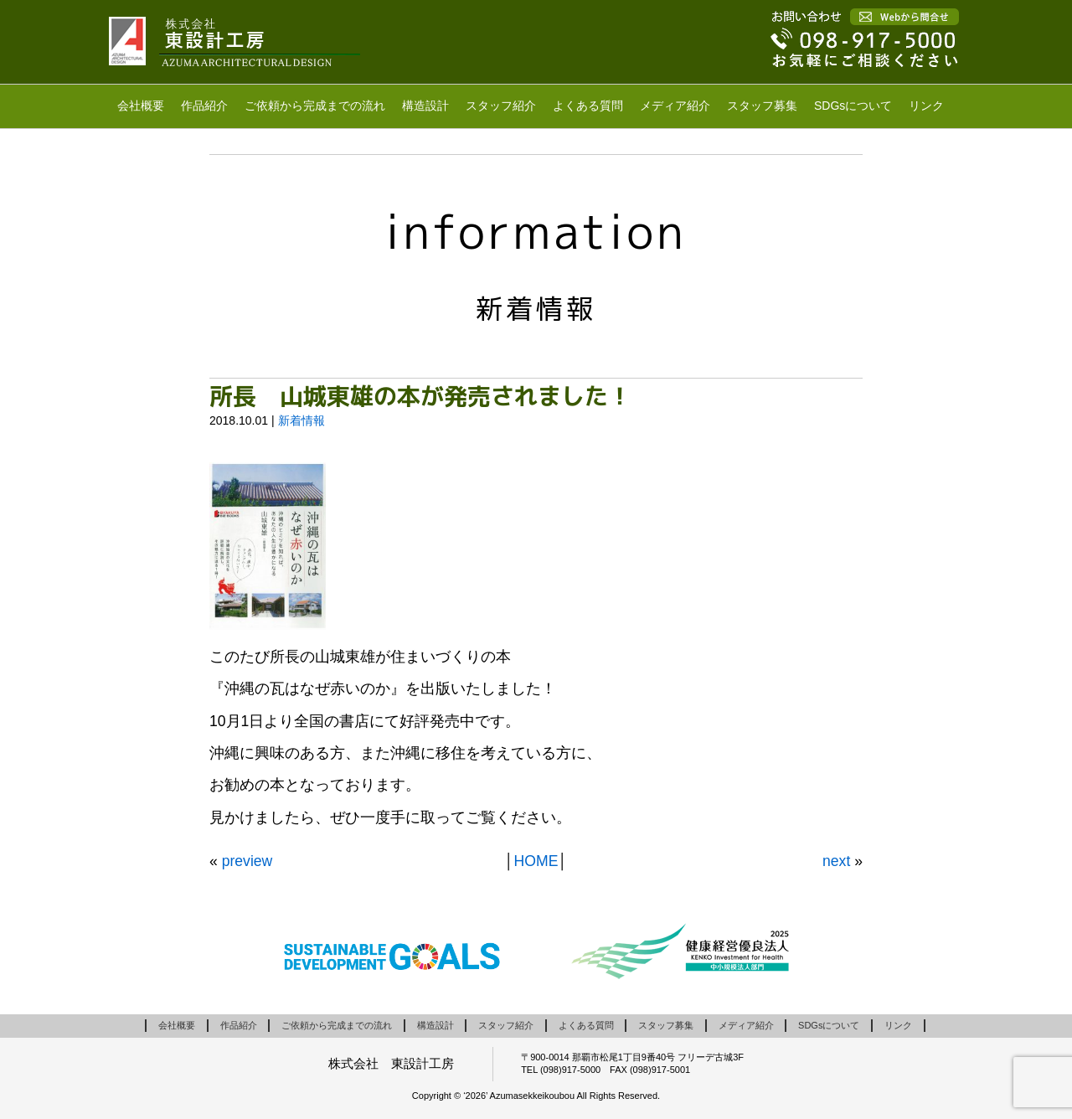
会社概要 (140, 105)
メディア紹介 (675, 105)
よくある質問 (588, 105)
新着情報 (301, 420)
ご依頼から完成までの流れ (315, 105)
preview (247, 861)
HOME (536, 861)
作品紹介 (204, 105)
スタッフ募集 (762, 105)
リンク (926, 105)
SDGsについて (853, 105)
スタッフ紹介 (501, 105)
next (836, 861)
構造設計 (425, 105)
